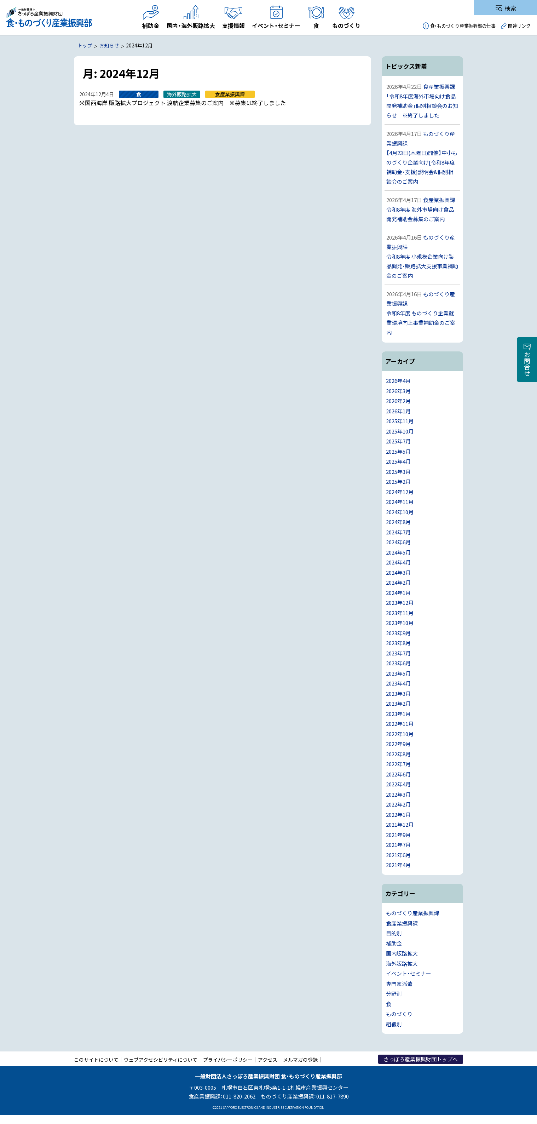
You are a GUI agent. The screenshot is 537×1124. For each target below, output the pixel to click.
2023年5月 (398, 673)
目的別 (394, 933)
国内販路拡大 (402, 953)
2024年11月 (400, 501)
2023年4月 (398, 683)
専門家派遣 (399, 983)
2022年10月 (400, 734)
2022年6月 (398, 774)
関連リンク (519, 25)
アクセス (267, 1059)
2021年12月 (400, 824)
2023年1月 (398, 713)
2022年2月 (398, 804)
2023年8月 (398, 643)
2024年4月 (398, 562)
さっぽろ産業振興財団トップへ (420, 1059)
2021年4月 (398, 864)
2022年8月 (398, 754)
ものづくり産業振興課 (412, 913)
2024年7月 (398, 532)
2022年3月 (398, 794)
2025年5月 (398, 451)
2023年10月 (400, 622)
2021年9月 (398, 834)
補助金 (394, 943)
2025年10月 (400, 431)
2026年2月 (398, 401)
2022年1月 (398, 814)
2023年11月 (400, 613)
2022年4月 (398, 784)
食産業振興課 (402, 923)
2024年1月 (398, 592)
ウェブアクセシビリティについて (160, 1059)
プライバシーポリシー (228, 1059)
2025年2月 (398, 481)
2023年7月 (398, 653)
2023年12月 (400, 602)
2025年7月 (398, 441)
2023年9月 (398, 633)
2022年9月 (398, 743)
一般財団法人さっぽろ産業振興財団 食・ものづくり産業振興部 (49, 17)
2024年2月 (398, 582)
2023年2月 (398, 703)
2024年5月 (398, 552)
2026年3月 (398, 391)
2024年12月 (400, 491)
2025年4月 (398, 461)
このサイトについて (96, 1059)
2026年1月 (398, 411)
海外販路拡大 (402, 963)
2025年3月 (398, 471)
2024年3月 (398, 572)
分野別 (394, 993)
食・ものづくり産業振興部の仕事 (463, 25)
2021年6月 (398, 855)
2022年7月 (398, 764)
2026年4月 (398, 380)
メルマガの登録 (300, 1059)
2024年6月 (398, 542)
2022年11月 (400, 723)
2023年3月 (398, 693)
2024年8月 (398, 522)
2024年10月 (400, 512)
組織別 (394, 1024)
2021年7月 (398, 844)
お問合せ (527, 364)
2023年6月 (398, 663)
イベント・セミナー (408, 973)
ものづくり (399, 1013)
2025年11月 (400, 421)
